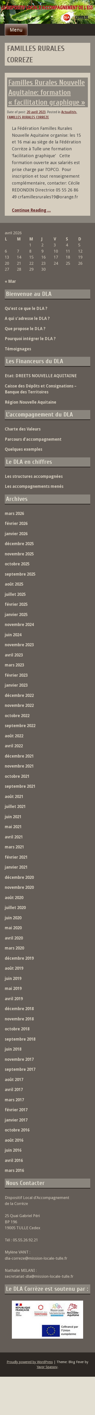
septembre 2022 (20, 725)
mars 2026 (14, 513)
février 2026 (16, 523)
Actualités (68, 112)
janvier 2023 (16, 685)
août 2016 (14, 1140)
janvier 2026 (16, 533)
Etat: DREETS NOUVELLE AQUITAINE (41, 375)
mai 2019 (13, 988)
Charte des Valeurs (23, 429)
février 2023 (16, 675)
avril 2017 (14, 1089)
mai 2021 (13, 826)
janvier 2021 (16, 867)
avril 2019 (14, 998)
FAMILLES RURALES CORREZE (28, 117)
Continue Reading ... (31, 210)
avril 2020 (14, 938)
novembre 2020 (19, 887)
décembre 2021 (19, 756)
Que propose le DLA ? (25, 328)
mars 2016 (14, 1170)
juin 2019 (13, 978)
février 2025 (16, 604)
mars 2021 (14, 847)
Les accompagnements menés (34, 486)
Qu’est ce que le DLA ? (26, 308)
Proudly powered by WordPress (30, 1362)
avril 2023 (14, 655)
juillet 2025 (15, 594)
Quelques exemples (23, 449)
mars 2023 (14, 665)
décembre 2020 (19, 877)
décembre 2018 (19, 1008)
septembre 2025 (20, 574)
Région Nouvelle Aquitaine (30, 402)
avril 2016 (14, 1160)
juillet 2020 (15, 907)
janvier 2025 (16, 614)
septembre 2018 (20, 1039)
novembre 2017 (19, 1059)
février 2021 (16, 857)
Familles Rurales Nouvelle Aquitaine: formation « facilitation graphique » (46, 92)
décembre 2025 (19, 543)
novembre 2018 (19, 1019)
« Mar (10, 281)
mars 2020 (14, 948)
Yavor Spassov (47, 1367)
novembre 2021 (19, 766)
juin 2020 (13, 918)
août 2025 (14, 584)
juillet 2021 (15, 806)
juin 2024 (13, 634)
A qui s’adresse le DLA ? (27, 318)
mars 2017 (14, 1099)
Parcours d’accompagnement (33, 439)
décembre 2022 (19, 695)
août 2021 (14, 796)
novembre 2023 (19, 644)
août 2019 (14, 968)
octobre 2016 (17, 1130)
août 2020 (14, 897)
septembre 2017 (20, 1069)
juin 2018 (13, 1049)
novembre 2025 (19, 554)
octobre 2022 (17, 715)
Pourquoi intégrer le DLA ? (30, 338)
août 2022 (14, 736)
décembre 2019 (19, 958)
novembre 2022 (19, 705)
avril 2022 (14, 746)
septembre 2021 (20, 786)
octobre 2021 (17, 776)
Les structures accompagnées (34, 476)
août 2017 (14, 1079)
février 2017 (16, 1109)
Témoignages (18, 349)
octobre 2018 (17, 1029)
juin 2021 (13, 816)
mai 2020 (13, 927)
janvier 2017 (16, 1120)
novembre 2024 (19, 624)
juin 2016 (13, 1150)
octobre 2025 (17, 564)
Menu (16, 30)
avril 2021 (14, 837)
